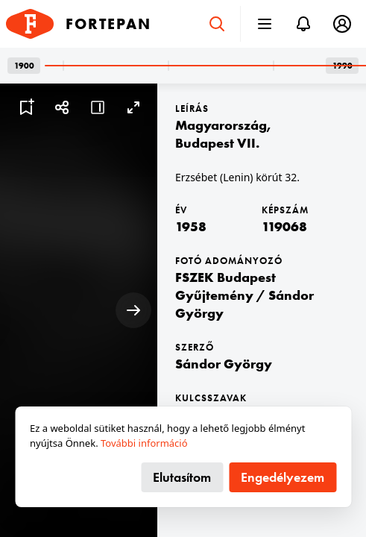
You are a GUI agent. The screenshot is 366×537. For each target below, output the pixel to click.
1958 (190, 226)
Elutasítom (182, 477)
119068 (284, 226)
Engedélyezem (282, 477)
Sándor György (223, 363)
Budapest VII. (217, 142)
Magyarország (221, 125)
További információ (144, 443)
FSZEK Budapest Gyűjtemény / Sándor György (244, 294)
